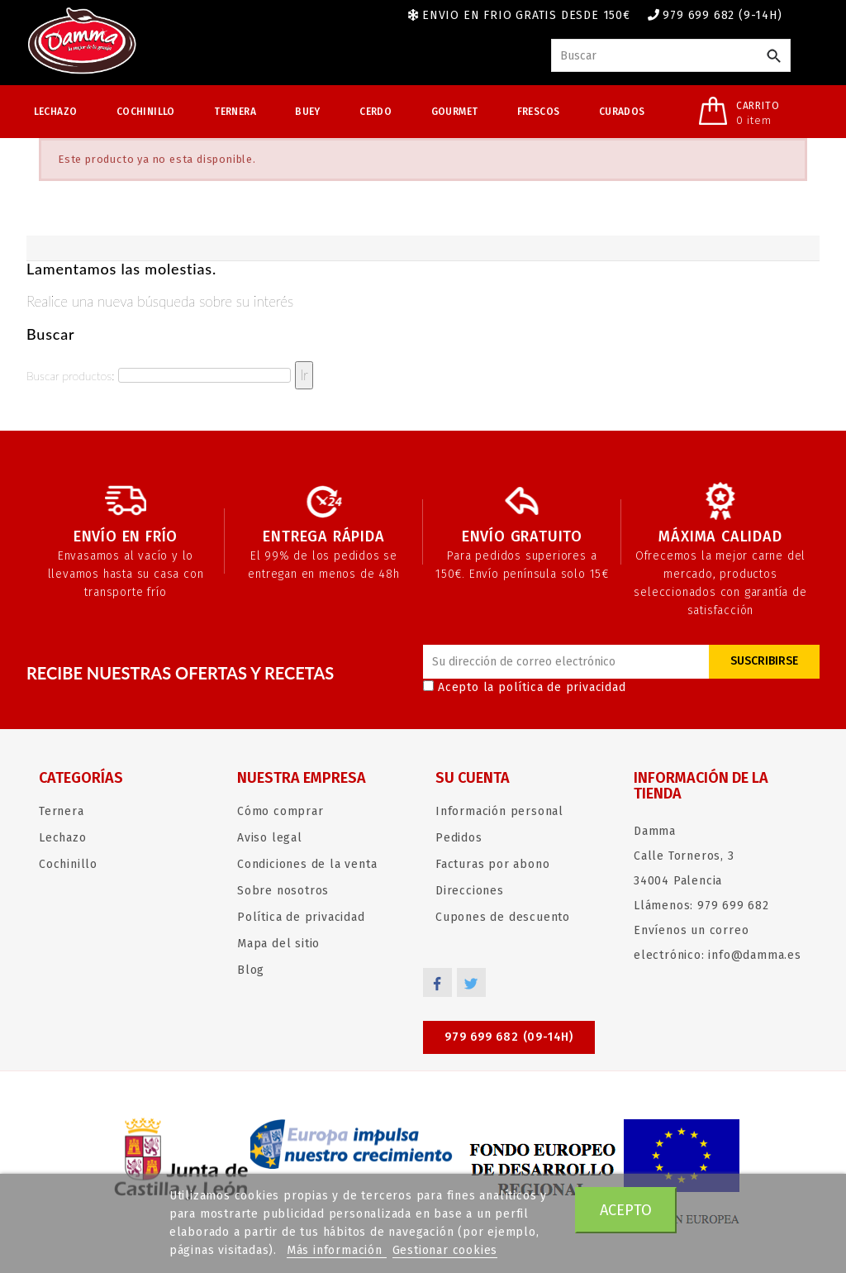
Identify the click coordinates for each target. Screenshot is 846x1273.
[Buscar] (671, 55)
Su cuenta (472, 778)
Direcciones (469, 891)
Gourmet (454, 111)
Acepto (626, 1210)
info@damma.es (754, 955)
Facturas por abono (492, 864)
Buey (308, 111)
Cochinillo (145, 111)
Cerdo (375, 111)
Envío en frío (126, 536)
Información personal (499, 811)
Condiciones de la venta (307, 864)
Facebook (437, 982)
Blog (250, 970)
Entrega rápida (323, 536)
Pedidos (458, 838)
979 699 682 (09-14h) (508, 1037)
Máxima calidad (720, 536)
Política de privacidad (301, 917)
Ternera (235, 111)
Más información (337, 1250)
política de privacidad (562, 687)
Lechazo (56, 111)
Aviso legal (269, 838)
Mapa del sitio (278, 944)
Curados (622, 111)
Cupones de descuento (502, 917)
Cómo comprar (280, 811)
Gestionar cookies (445, 1250)
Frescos (538, 111)
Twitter (471, 982)
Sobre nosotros (283, 891)
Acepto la (524, 687)
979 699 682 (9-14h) (722, 15)
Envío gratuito (522, 536)
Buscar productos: (70, 376)
